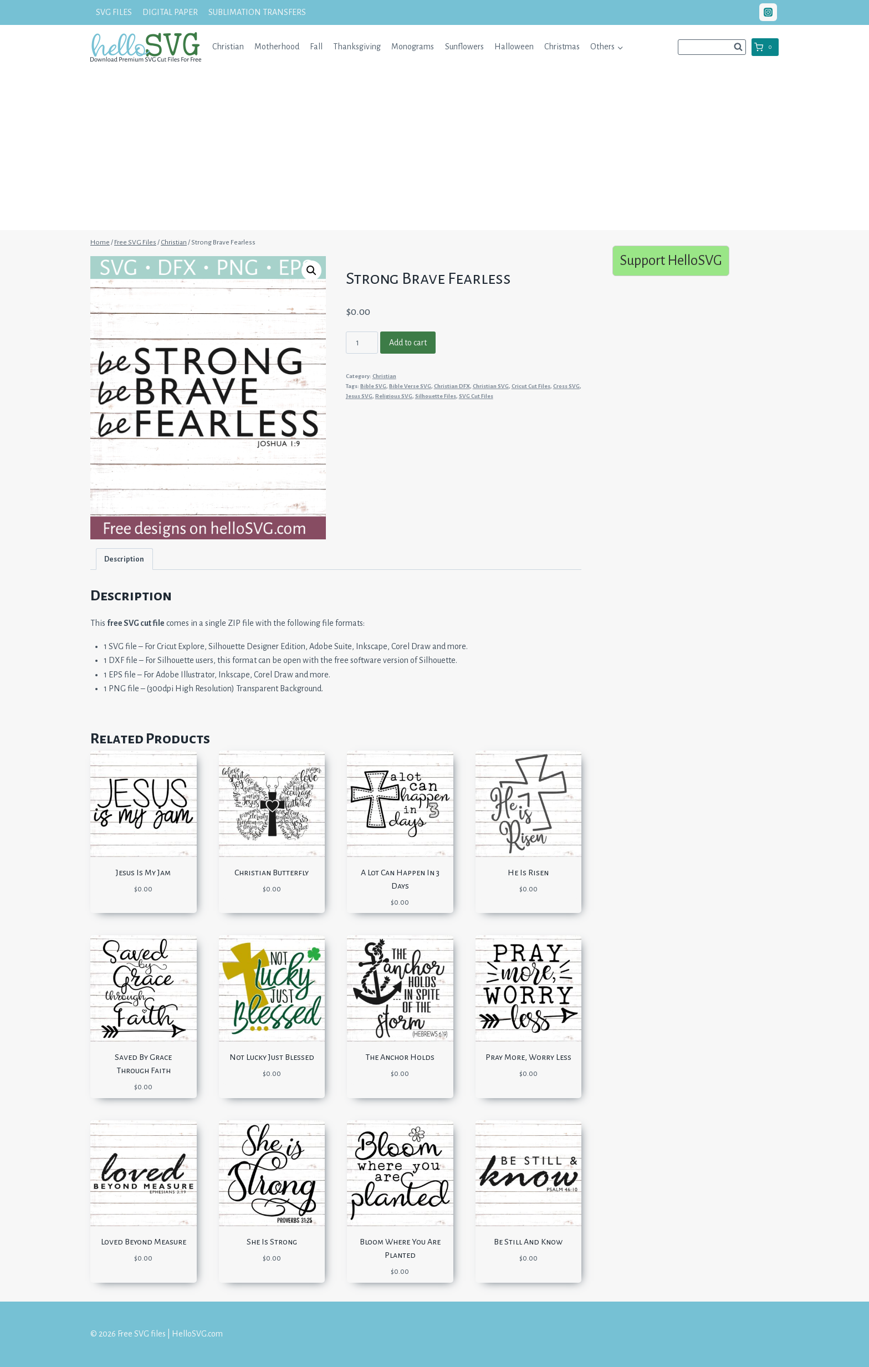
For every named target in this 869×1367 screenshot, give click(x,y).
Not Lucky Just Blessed (271, 1057)
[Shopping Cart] (765, 47)
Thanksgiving (357, 46)
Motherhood (276, 46)
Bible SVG (373, 386)
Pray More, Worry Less (528, 1057)
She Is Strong (272, 1241)
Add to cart (408, 342)
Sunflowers (464, 46)
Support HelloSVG (671, 260)
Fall (316, 46)
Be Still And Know (528, 1241)
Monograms (412, 46)
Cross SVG (566, 386)
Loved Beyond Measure (143, 1241)
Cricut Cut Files (531, 386)
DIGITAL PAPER (170, 12)
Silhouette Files (435, 396)
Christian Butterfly (271, 872)
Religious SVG (393, 396)
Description (124, 559)
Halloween (514, 46)
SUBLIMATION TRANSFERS (257, 12)
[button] (619, 46)
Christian (228, 46)
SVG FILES (114, 12)
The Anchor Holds (399, 1057)
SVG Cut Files (476, 396)
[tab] (124, 559)
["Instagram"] (768, 12)
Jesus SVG (359, 396)
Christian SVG (491, 386)
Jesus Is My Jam (143, 872)
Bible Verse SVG (410, 386)
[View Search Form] (712, 47)
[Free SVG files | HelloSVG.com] (145, 47)
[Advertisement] (434, 152)
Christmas (562, 46)
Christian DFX (452, 386)
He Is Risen (528, 872)
